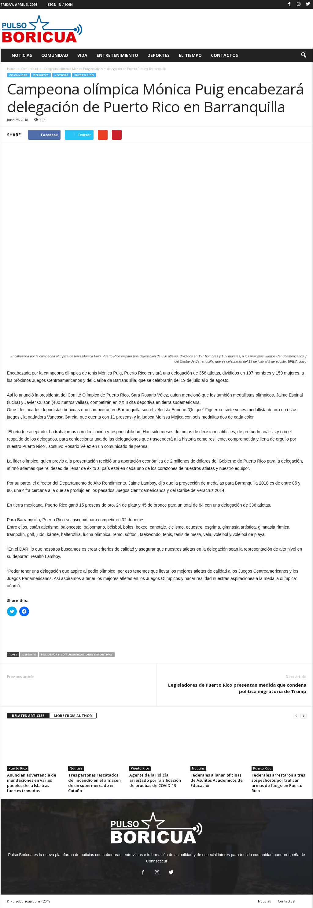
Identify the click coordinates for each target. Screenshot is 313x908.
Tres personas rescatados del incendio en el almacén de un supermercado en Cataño (94, 782)
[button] (303, 55)
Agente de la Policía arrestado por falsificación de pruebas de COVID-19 (155, 780)
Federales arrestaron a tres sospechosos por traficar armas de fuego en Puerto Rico (278, 782)
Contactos (224, 55)
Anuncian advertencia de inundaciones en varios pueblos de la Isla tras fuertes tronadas (31, 782)
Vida (82, 55)
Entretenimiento (117, 55)
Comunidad (54, 55)
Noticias (22, 55)
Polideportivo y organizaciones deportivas (76, 654)
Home (11, 69)
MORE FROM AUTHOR (73, 715)
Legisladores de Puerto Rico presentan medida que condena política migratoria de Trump (237, 688)
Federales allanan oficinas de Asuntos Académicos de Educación (216, 780)
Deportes (158, 55)
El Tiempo (190, 55)
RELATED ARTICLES (28, 715)
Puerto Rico (84, 75)
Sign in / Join (60, 4)
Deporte (29, 654)
